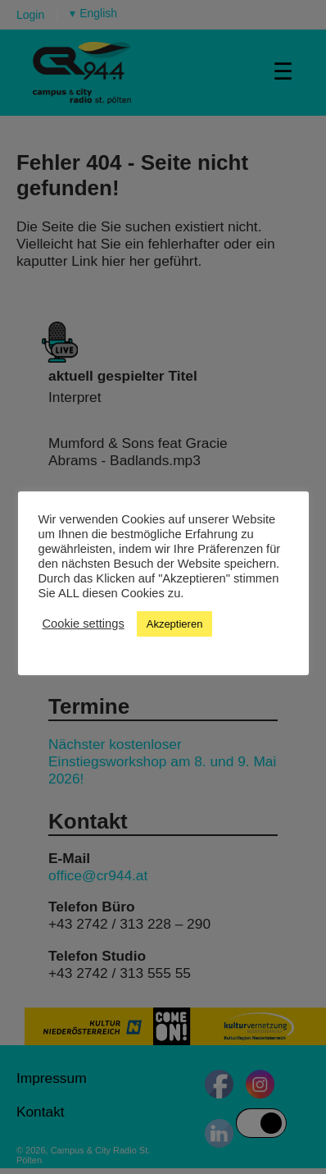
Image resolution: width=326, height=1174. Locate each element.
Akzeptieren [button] (175, 624)
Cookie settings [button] (84, 623)
